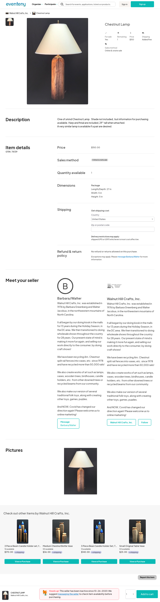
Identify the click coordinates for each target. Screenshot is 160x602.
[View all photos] (57, 61)
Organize (37, 4)
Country (95, 214)
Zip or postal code (100, 225)
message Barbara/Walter (128, 256)
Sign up (142, 4)
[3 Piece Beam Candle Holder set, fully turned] (23, 531)
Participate (51, 4)
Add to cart (147, 594)
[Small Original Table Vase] (137, 531)
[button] (37, 4)
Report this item (147, 577)
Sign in (124, 4)
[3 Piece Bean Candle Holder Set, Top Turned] (99, 531)
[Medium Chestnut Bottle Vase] (61, 531)
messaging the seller (68, 594)
